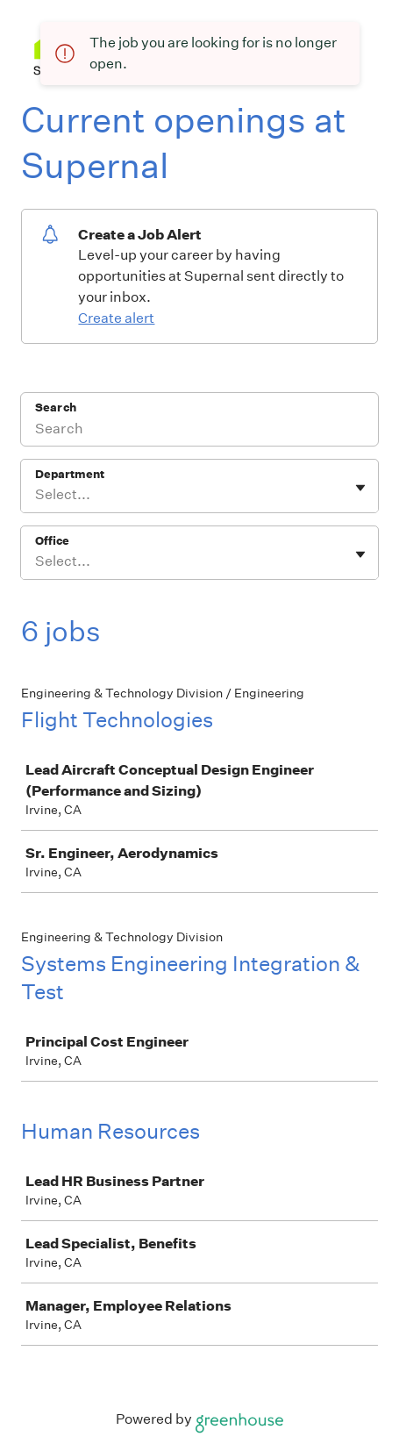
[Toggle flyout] (360, 487)
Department (69, 474)
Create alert (116, 318)
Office (52, 540)
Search (55, 407)
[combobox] (36, 494)
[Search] (199, 431)
